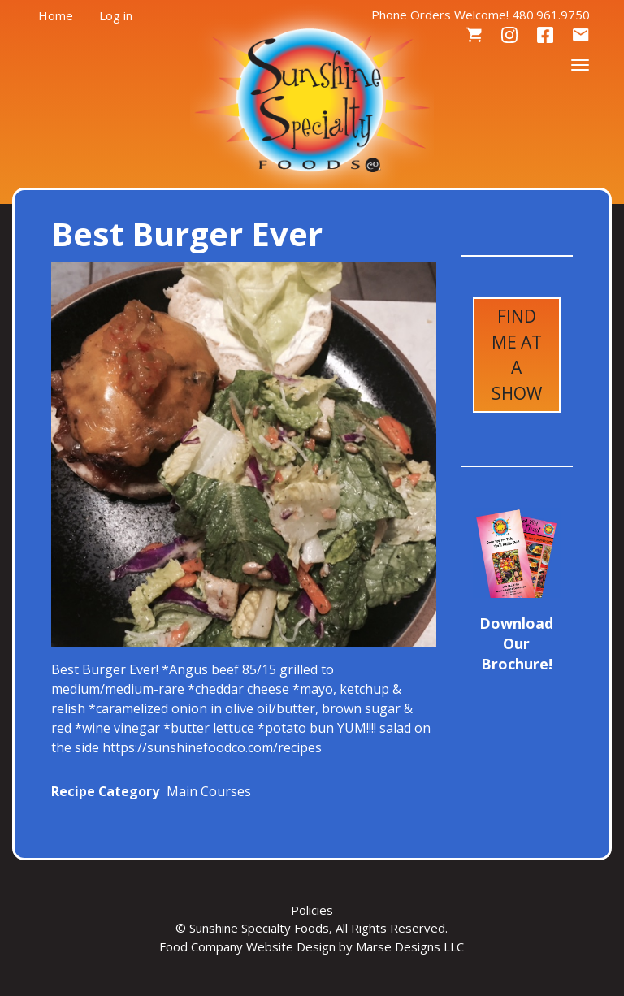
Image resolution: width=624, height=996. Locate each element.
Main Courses (209, 791)
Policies (312, 910)
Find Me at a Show (517, 355)
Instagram (509, 35)
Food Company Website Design (247, 946)
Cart (474, 35)
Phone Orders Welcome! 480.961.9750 (480, 14)
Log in (115, 15)
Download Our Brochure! (516, 643)
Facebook (545, 35)
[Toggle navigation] (580, 63)
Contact (581, 35)
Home (55, 15)
